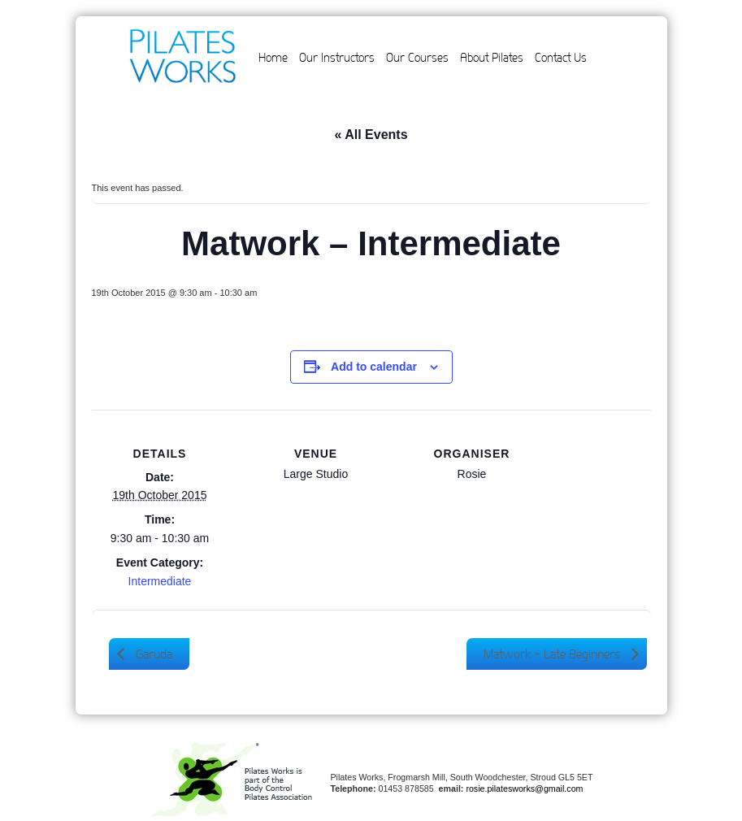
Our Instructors (337, 57)
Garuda (152, 654)
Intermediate (160, 581)
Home (273, 57)
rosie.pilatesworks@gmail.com (524, 788)
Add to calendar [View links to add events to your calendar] (374, 366)
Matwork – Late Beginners (553, 654)
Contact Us (561, 57)
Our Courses (417, 57)
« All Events (370, 134)
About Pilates (491, 57)
